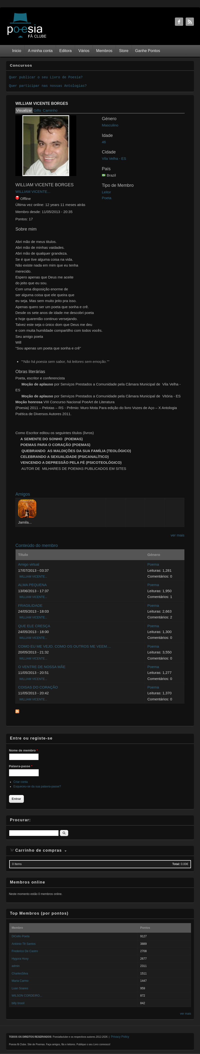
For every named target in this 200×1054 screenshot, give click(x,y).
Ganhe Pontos (147, 51)
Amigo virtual (28, 564)
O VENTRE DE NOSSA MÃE (41, 667)
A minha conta (40, 51)
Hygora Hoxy (20, 958)
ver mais (177, 535)
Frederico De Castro (25, 951)
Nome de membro (23, 750)
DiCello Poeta (20, 936)
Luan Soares (20, 988)
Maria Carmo (20, 981)
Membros (104, 51)
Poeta (106, 198)
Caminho (50, 110)
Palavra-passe (20, 766)
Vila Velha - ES (114, 158)
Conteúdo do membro (36, 545)
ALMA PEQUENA (32, 585)
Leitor (106, 192)
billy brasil (18, 1003)
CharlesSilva (20, 973)
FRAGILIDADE (30, 605)
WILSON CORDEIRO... (27, 995)
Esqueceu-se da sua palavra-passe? (37, 786)
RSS (190, 22)
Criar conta (20, 782)
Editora (65, 51)
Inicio (16, 51)
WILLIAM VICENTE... (32, 191)
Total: (176, 864)
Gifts (37, 110)
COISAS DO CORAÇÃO (38, 687)
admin (16, 966)
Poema (153, 564)
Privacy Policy (120, 1036)
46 (104, 142)
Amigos (22, 494)
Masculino (110, 125)
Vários (83, 51)
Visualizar (24, 109)
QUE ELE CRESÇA (34, 626)
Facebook (179, 22)
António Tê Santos (24, 944)
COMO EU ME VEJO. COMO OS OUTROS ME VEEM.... (64, 646)
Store (123, 51)
